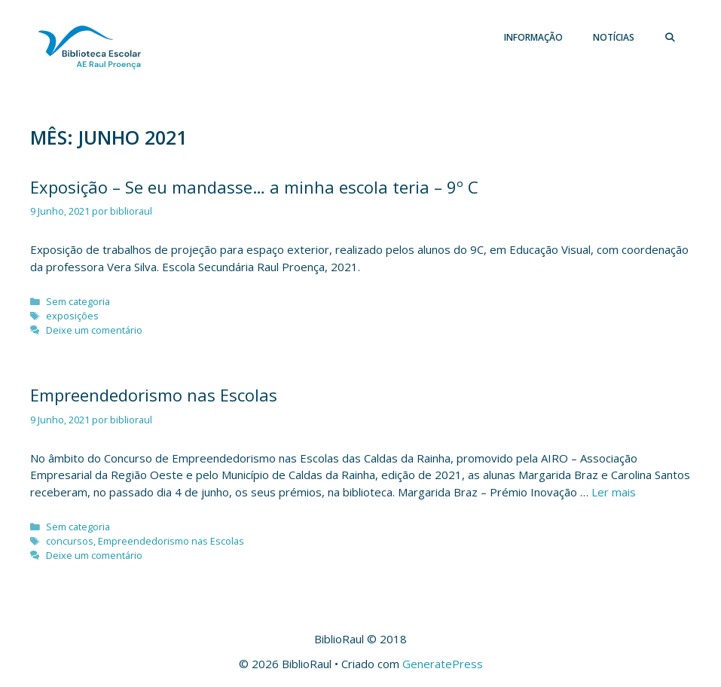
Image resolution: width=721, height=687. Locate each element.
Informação (533, 37)
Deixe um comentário (94, 330)
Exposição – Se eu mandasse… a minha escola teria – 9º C (254, 187)
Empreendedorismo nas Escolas (153, 394)
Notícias (613, 37)
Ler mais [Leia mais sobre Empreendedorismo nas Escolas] (613, 491)
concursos (69, 541)
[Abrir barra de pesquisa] (670, 37)
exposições (72, 315)
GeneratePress (442, 663)
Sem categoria (78, 301)
